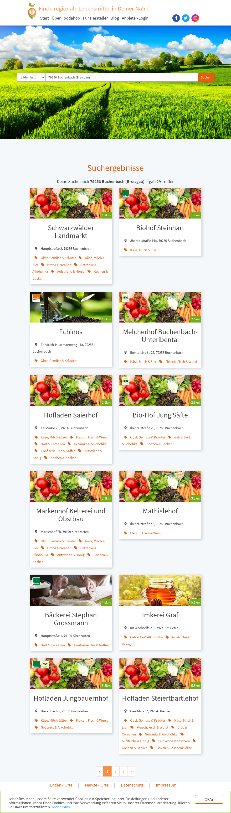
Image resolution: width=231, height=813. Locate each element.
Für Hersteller (95, 18)
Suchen (206, 77)
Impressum (166, 785)
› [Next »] (131, 771)
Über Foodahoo (66, 18)
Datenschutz (132, 785)
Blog (115, 18)
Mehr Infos (61, 807)
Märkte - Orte (96, 785)
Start (44, 18)
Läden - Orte (61, 785)
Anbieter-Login (135, 18)
